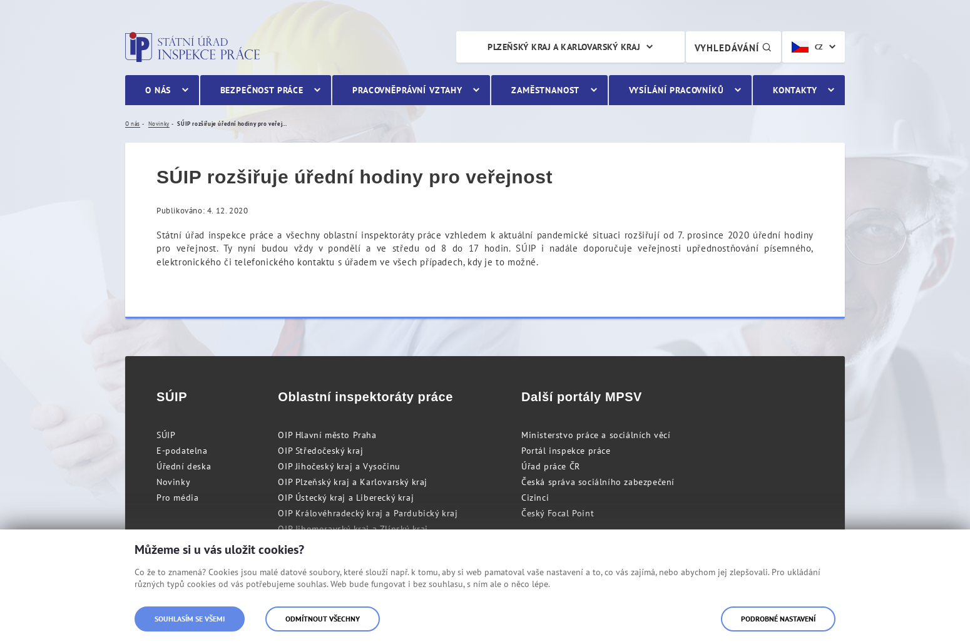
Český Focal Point (557, 513)
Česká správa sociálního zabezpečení (598, 482)
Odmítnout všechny (322, 618)
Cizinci (535, 497)
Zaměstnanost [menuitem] (545, 90)
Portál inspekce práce (566, 450)
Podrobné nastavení (778, 618)
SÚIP (165, 435)
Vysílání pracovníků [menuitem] (676, 90)
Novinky (173, 482)
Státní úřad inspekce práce (192, 47)
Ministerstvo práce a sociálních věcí (596, 435)
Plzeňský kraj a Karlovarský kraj (564, 47)
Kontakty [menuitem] (795, 90)
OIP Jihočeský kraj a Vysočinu (339, 466)
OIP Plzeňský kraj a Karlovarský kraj (352, 482)
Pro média (177, 497)
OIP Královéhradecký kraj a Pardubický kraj (367, 513)
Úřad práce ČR (550, 466)
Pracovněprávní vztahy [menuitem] (407, 90)
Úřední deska (183, 466)
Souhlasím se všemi (190, 618)
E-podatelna (182, 450)
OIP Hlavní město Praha (327, 435)
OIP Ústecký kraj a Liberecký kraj (346, 497)
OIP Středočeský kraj (320, 450)
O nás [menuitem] (158, 90)
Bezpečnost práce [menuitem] (262, 90)
